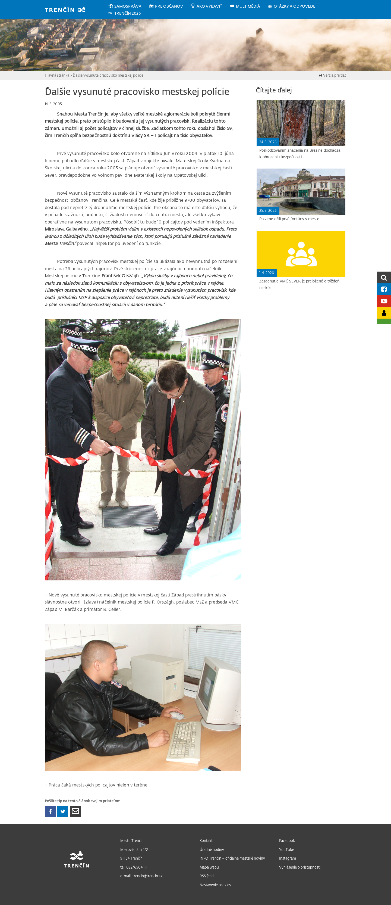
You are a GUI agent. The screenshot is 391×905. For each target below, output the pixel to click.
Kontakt (206, 840)
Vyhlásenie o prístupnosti (299, 867)
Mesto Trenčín (132, 840)
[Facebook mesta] (384, 289)
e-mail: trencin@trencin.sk (141, 875)
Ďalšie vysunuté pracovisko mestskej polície (108, 75)
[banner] (68, 10)
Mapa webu (209, 867)
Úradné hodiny (212, 849)
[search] (384, 277)
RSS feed (207, 875)
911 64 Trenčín (131, 858)
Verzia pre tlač (332, 75)
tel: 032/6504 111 (133, 867)
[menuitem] (128, 6)
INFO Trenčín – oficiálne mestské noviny (232, 858)
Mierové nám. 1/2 (134, 849)
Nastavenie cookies (215, 884)
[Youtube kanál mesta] (384, 301)
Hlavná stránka (57, 75)
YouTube (286, 849)
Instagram (287, 858)
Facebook (287, 840)
